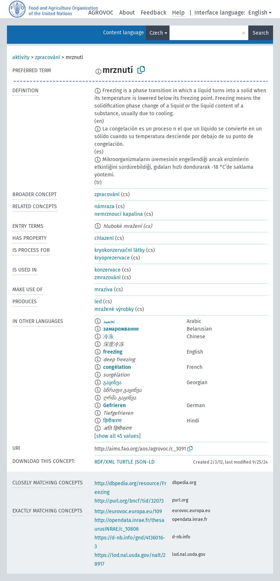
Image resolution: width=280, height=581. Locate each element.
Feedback (153, 12)
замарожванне (121, 329)
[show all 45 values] (117, 436)
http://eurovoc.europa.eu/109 (128, 511)
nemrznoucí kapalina (118, 214)
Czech (156, 33)
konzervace (107, 270)
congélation (117, 367)
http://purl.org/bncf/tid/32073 (129, 501)
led (98, 302)
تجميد (109, 321)
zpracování (47, 57)
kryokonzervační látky (119, 250)
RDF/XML (104, 462)
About (127, 12)
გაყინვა (112, 382)
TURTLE (125, 462)
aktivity (21, 57)
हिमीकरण (112, 421)
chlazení (104, 238)
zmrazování (107, 277)
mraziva (103, 289)
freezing (112, 352)
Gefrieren (114, 405)
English (257, 12)
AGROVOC (100, 12)
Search (261, 33)
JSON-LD (145, 462)
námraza (104, 206)
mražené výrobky (114, 309)
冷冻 (108, 337)
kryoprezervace (112, 258)
